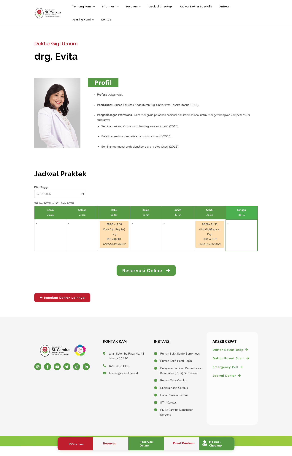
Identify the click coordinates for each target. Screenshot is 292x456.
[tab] (103, 92)
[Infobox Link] (75, 443)
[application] (91, 8)
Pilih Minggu (41, 197)
